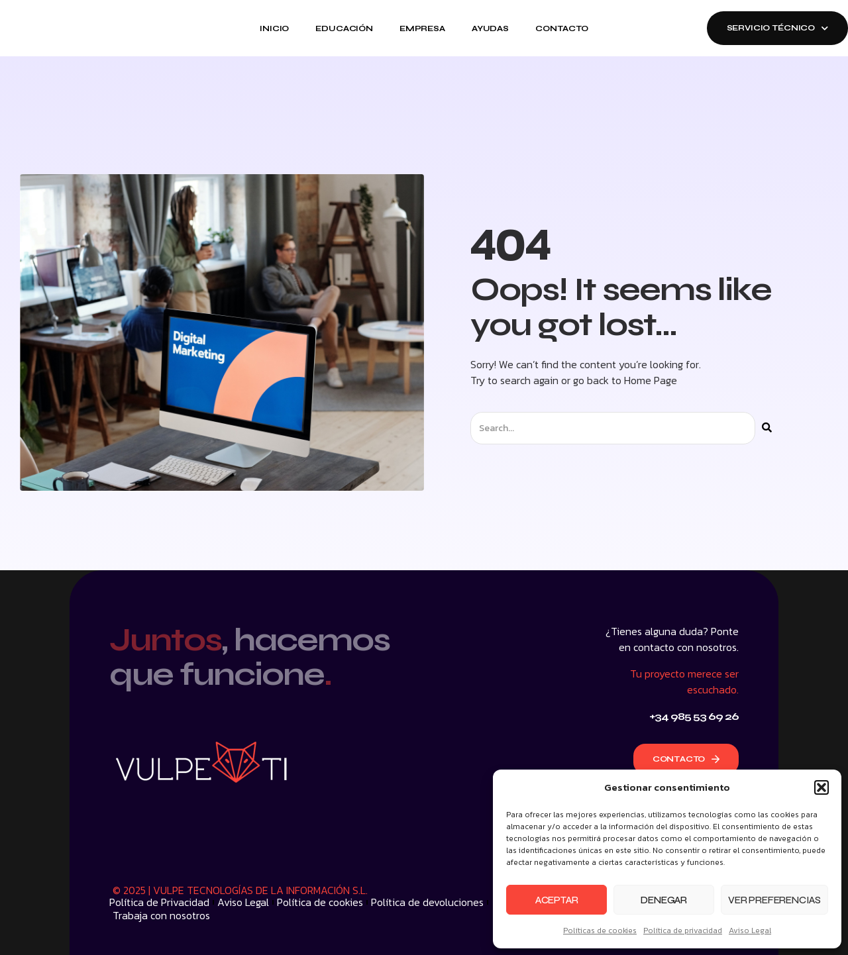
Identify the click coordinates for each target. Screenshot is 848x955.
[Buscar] (766, 428)
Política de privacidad (682, 930)
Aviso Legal (750, 930)
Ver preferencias (774, 900)
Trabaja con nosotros (161, 915)
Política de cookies (320, 902)
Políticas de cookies (600, 930)
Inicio (274, 28)
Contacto (561, 28)
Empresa (422, 28)
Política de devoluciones (427, 902)
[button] (821, 787)
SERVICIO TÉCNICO (777, 28)
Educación (344, 28)
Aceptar (556, 900)
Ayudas (490, 28)
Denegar (664, 900)
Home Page (650, 380)
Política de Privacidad (159, 902)
